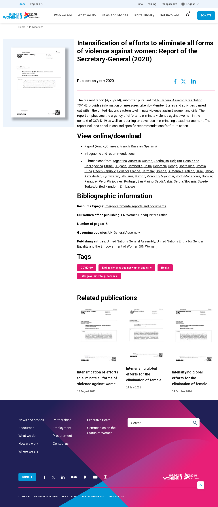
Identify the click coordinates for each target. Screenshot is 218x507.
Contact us (61, 443)
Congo (172, 166)
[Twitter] (53, 477)
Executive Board (99, 420)
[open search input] (188, 15)
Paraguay (91, 181)
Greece (161, 171)
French (125, 146)
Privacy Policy (70, 496)
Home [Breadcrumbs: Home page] (21, 27)
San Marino (145, 181)
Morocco (153, 176)
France (135, 171)
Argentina (120, 161)
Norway (207, 176)
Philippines (115, 181)
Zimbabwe (127, 186)
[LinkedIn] (63, 477)
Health (165, 267)
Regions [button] (35, 4)
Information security (46, 496)
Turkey (89, 186)
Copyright (24, 496)
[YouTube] (95, 477)
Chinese (112, 146)
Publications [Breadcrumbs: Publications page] (36, 27)
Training (151, 4)
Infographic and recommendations (109, 153)
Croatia (201, 166)
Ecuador (123, 171)
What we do (26, 436)
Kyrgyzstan (111, 176)
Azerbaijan (161, 161)
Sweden (204, 181)
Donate (206, 15)
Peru (102, 181)
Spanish (150, 146)
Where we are (28, 451)
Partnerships (62, 420)
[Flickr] (74, 477)
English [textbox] (190, 4)
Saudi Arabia (163, 181)
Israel (200, 171)
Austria (147, 161)
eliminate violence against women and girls (166, 110)
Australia (134, 161)
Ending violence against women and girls (127, 267)
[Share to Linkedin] (193, 81)
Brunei (108, 166)
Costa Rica (186, 166)
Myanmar (167, 176)
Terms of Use (116, 496)
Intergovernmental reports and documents (135, 206)
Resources (26, 428)
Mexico (140, 176)
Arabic (100, 146)
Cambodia (135, 166)
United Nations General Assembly (131, 241)
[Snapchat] (85, 477)
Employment (62, 428)
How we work (28, 443)
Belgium (176, 161)
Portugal (130, 181)
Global (22, 4)
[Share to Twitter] (183, 81)
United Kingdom (106, 186)
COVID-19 (100, 121)
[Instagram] (105, 477)
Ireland (189, 171)
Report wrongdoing (93, 496)
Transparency (168, 4)
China (147, 166)
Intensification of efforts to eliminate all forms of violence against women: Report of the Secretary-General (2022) (97, 384)
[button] (200, 485)
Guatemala (175, 171)
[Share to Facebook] (175, 81)
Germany (147, 171)
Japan (209, 171)
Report (89, 146)
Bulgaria (120, 166)
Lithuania (126, 176)
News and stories (31, 420)
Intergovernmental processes (99, 276)
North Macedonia (187, 176)
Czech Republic (104, 171)
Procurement (62, 436)
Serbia (178, 181)
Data (140, 4)
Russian (137, 146)
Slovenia (190, 181)
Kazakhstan (92, 176)
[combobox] (190, 4)
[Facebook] (44, 477)
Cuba (88, 171)
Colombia (160, 166)
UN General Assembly (124, 232)
